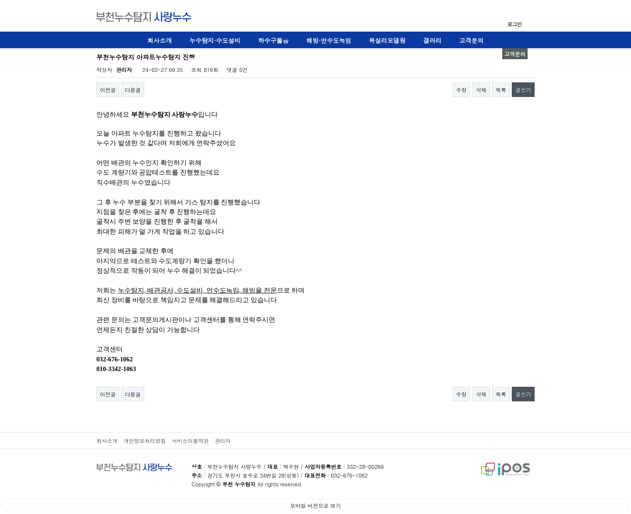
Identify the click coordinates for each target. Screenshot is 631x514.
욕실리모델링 (387, 40)
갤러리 (432, 40)
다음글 (133, 89)
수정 (461, 89)
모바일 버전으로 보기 (315, 505)
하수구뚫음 (273, 40)
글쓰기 (523, 89)
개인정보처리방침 (145, 440)
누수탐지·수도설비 (215, 40)
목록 (501, 89)
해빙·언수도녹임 (328, 40)
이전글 (108, 89)
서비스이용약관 (190, 440)
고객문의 (471, 40)
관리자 (222, 440)
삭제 (481, 89)
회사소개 (159, 40)
